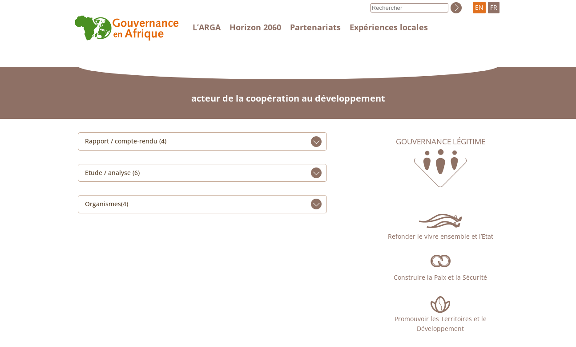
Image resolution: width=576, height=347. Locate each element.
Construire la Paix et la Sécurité (440, 277)
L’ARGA (207, 27)
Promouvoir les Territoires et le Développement (441, 323)
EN (479, 7)
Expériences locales (389, 27)
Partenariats (315, 27)
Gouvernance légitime (440, 142)
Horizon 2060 (255, 27)
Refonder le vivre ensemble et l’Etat (440, 236)
